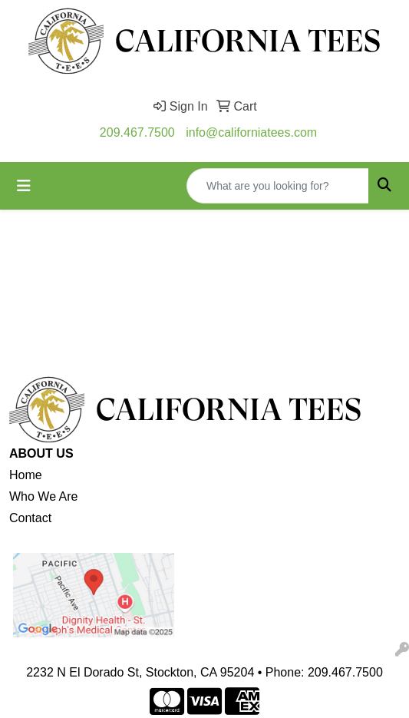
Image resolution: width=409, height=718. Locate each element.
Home (25, 474)
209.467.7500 (137, 132)
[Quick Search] (277, 185)
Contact (30, 517)
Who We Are (43, 496)
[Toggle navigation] (24, 186)
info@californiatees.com (251, 132)
